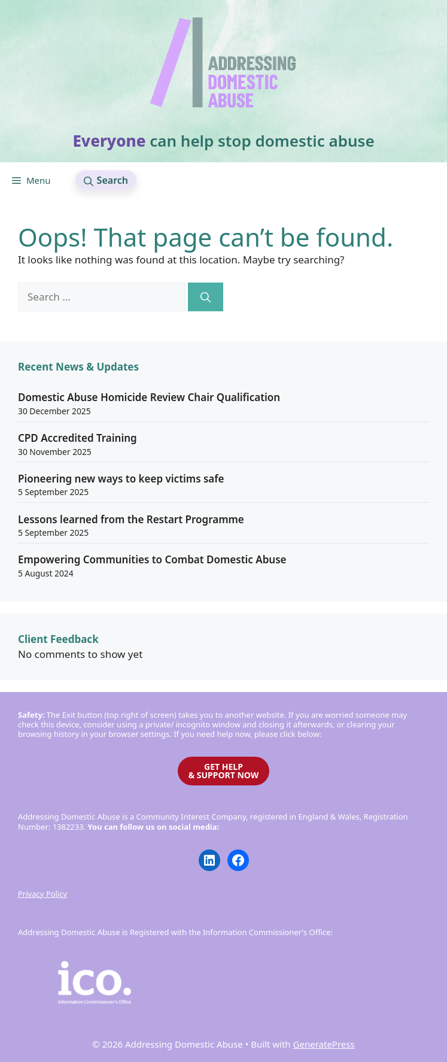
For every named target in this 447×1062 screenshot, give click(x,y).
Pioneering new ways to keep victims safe (121, 479)
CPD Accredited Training (77, 438)
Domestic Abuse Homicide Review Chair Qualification (149, 397)
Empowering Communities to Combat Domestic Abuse (152, 559)
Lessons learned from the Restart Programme (131, 519)
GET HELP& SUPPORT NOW (223, 771)
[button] (106, 180)
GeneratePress (324, 1044)
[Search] (205, 297)
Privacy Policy (42, 893)
